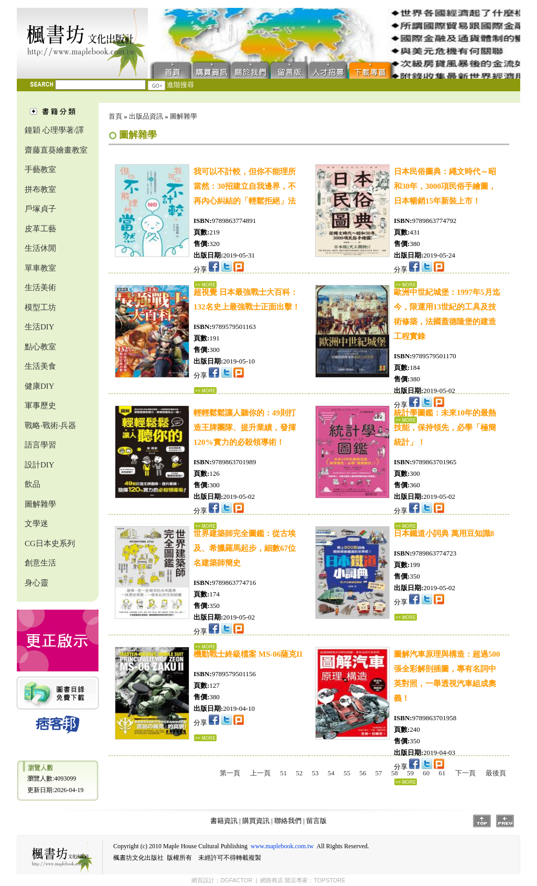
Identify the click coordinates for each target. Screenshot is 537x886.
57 (378, 773)
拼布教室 (40, 189)
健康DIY (40, 386)
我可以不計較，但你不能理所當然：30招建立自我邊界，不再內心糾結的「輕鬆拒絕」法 (245, 186)
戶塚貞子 (40, 209)
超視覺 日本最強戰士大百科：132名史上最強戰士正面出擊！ (247, 299)
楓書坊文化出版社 (82, 43)
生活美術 (40, 287)
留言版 (289, 69)
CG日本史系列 (50, 543)
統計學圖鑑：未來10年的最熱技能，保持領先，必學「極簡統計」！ (445, 427)
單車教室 (40, 268)
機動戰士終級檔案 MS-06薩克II (248, 654)
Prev (505, 821)
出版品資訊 (146, 116)
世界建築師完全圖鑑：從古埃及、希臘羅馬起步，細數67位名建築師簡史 (245, 548)
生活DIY (40, 327)
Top (482, 821)
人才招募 (328, 69)
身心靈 (36, 583)
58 (394, 773)
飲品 (32, 484)
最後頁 (496, 773)
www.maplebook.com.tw (282, 846)
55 (346, 773)
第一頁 (230, 773)
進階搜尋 (180, 85)
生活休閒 (40, 248)
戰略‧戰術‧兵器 (50, 425)
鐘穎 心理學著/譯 (54, 130)
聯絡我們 (250, 69)
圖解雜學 (40, 504)
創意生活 (40, 563)
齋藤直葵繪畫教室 (56, 150)
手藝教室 (40, 169)
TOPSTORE (329, 880)
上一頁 (260, 773)
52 (299, 773)
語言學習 (40, 445)
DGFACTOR (236, 880)
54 (331, 773)
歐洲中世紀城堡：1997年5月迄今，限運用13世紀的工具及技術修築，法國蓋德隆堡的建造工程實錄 (447, 314)
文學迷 (36, 523)
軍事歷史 (40, 405)
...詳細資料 (205, 390)
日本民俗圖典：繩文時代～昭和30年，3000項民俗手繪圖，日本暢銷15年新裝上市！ (445, 186)
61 (442, 773)
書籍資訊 (224, 821)
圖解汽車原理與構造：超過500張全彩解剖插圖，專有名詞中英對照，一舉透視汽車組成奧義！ (447, 676)
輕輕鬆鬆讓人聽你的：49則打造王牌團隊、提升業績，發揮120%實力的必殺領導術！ (245, 427)
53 (315, 773)
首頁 (170, 69)
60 (426, 773)
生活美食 (40, 366)
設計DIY (40, 465)
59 (410, 773)
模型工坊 (40, 307)
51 (283, 773)
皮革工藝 (40, 229)
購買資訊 (211, 69)
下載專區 (372, 69)
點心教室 (40, 347)
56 (362, 773)
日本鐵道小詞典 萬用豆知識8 (444, 533)
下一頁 (465, 773)
